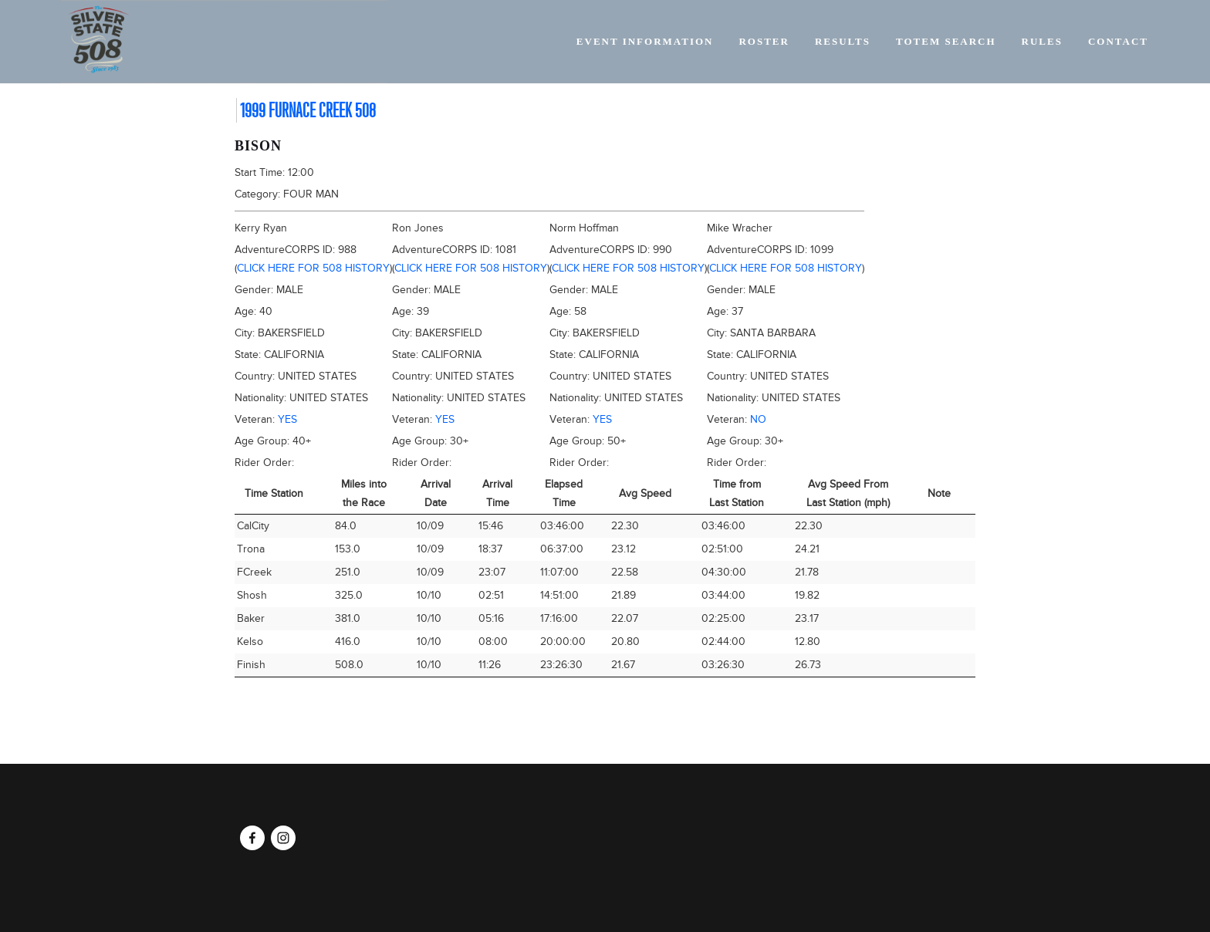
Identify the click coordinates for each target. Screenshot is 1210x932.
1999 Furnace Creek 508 (308, 110)
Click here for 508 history (313, 268)
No (758, 419)
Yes (287, 419)
